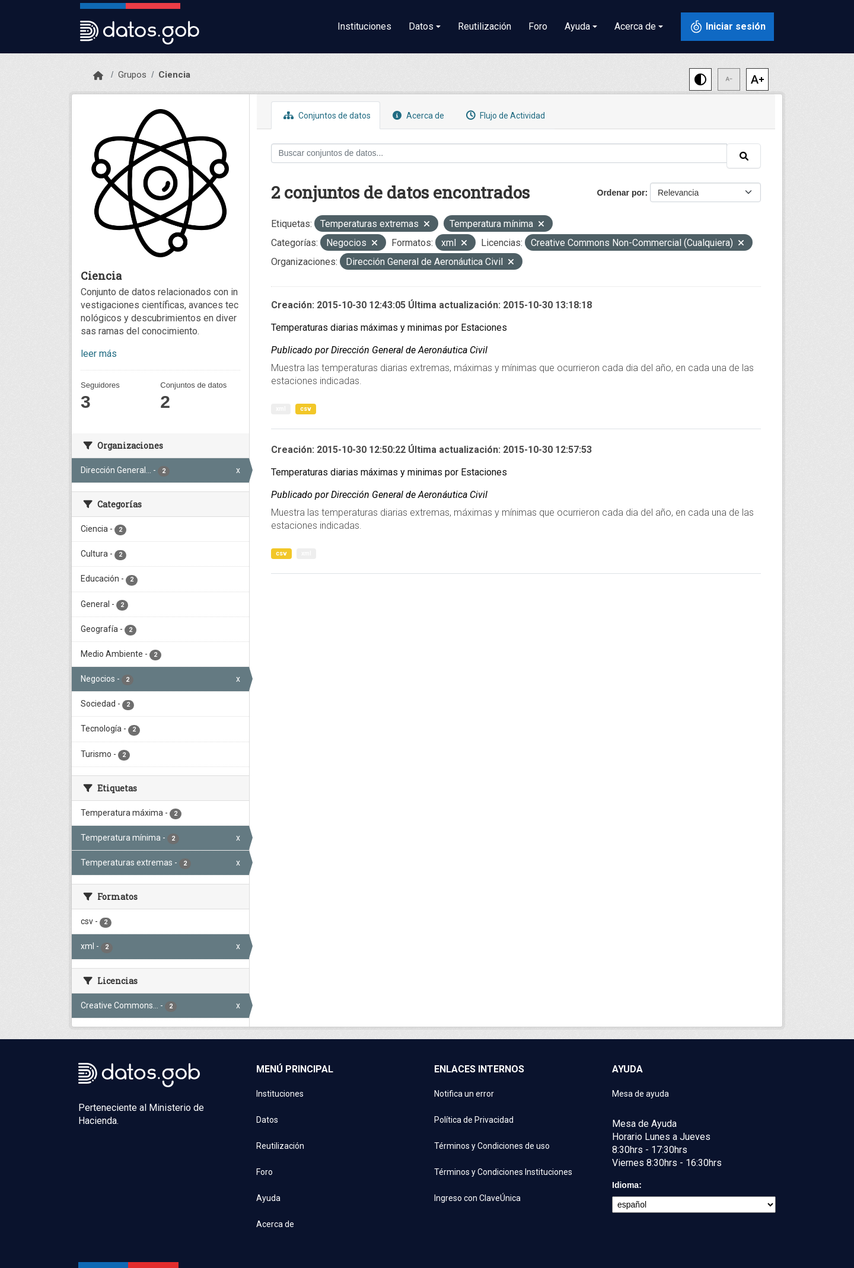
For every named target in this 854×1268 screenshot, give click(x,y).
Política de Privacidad (474, 1120)
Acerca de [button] (635, 26)
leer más (99, 353)
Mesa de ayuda (640, 1093)
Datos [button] (421, 26)
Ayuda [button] (577, 26)
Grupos (132, 74)
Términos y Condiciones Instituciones (503, 1172)
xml (281, 409)
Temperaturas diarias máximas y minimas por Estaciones (389, 327)
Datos (267, 1120)
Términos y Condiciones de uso (492, 1146)
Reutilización (484, 26)
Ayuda (268, 1198)
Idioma (625, 1185)
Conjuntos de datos (326, 115)
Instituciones (364, 26)
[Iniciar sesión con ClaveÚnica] (727, 26)
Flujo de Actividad (504, 115)
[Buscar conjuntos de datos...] (499, 153)
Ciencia (174, 74)
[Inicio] (98, 76)
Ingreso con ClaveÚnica (477, 1198)
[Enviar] (743, 155)
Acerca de (417, 115)
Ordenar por (621, 192)
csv (305, 409)
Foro (537, 26)
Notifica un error (464, 1093)
